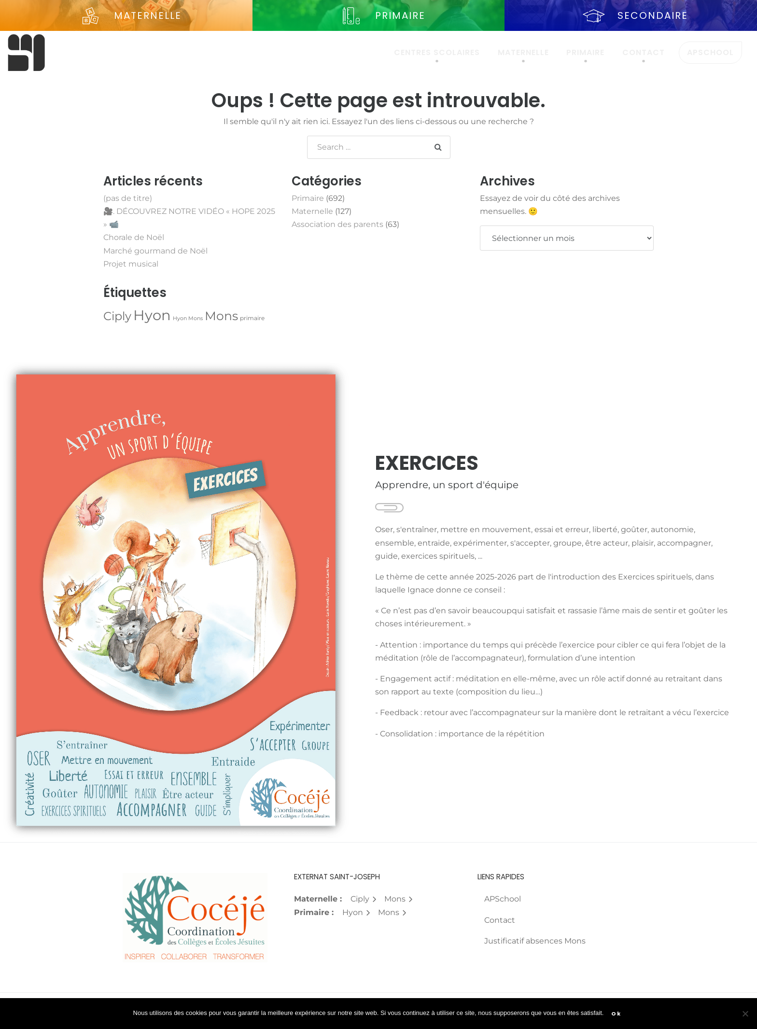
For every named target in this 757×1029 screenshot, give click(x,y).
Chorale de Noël (133, 237)
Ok (616, 1013)
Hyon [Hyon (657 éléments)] (152, 315)
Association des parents (337, 224)
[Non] (745, 1013)
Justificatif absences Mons (535, 940)
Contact (643, 52)
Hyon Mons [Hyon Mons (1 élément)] (188, 318)
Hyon (356, 912)
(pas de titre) (127, 198)
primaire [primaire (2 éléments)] (252, 318)
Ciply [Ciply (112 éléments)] (117, 316)
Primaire (585, 52)
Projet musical (130, 263)
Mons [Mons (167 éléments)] (221, 316)
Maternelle (523, 52)
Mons (398, 898)
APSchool (710, 52)
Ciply (363, 898)
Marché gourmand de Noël (155, 250)
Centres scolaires (437, 52)
